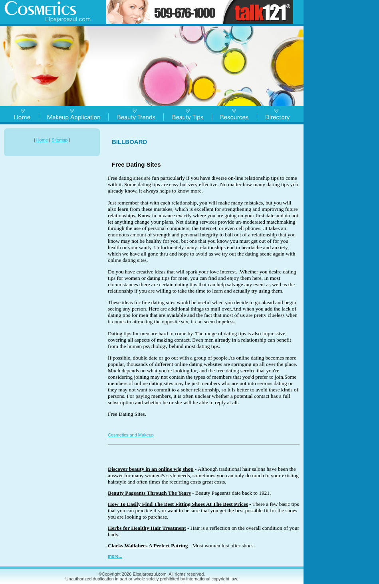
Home (42, 140)
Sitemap (59, 140)
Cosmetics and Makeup (131, 435)
